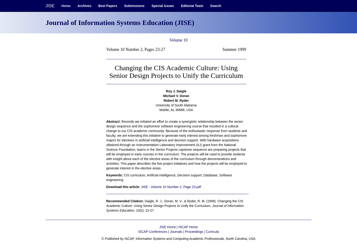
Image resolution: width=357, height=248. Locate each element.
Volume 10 (178, 40)
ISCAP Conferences (152, 232)
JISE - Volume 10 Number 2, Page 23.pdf (171, 187)
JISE (50, 5)
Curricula (212, 232)
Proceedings (194, 232)
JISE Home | (168, 227)
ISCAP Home (188, 227)
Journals (176, 232)
